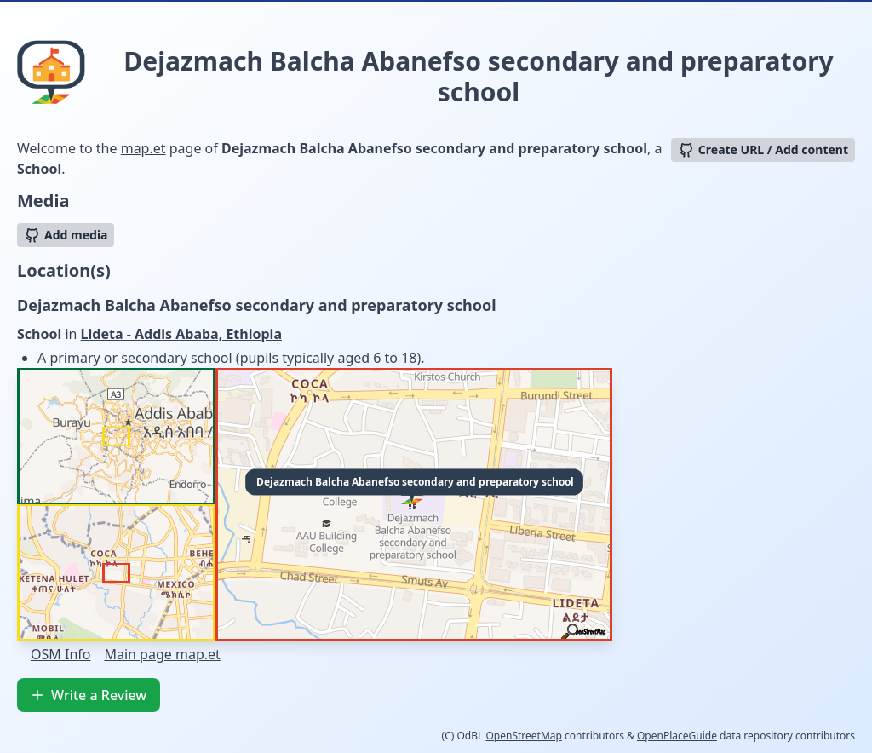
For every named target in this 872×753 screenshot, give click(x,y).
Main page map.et (162, 654)
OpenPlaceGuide (677, 735)
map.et (143, 148)
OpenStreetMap (523, 735)
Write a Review (88, 695)
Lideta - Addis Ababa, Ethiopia (181, 334)
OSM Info (60, 654)
